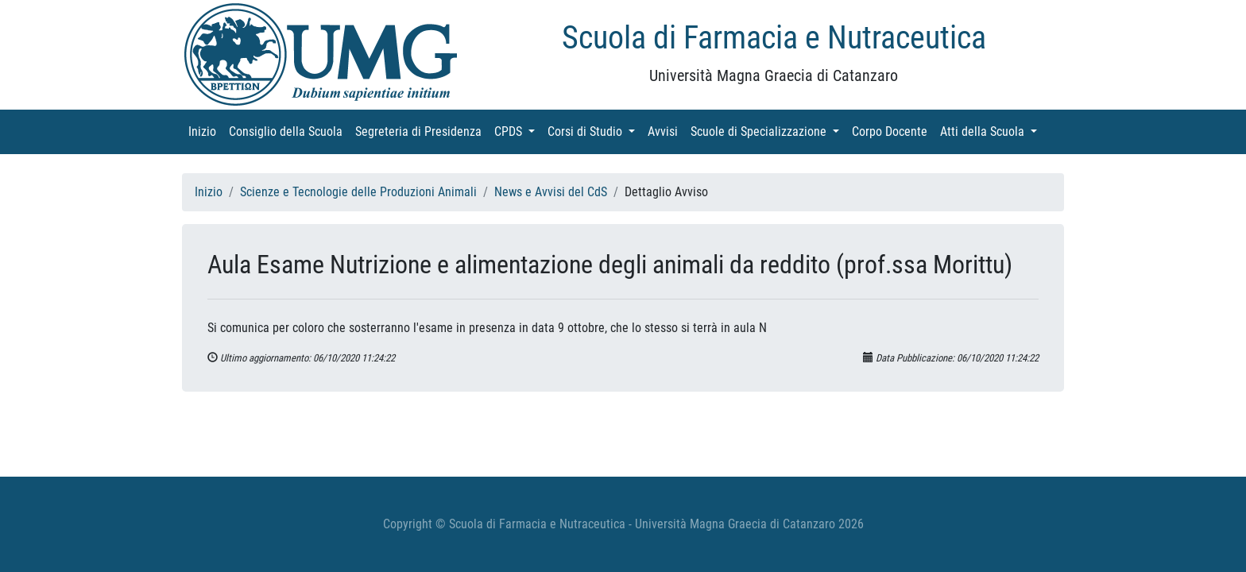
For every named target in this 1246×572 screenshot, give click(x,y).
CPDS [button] (517, 130)
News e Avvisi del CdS (550, 191)
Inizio (205, 130)
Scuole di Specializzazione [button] (768, 130)
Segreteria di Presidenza (421, 130)
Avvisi (666, 130)
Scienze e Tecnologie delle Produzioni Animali (358, 191)
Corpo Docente (893, 130)
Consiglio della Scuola (289, 130)
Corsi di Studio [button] (594, 130)
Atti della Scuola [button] (991, 130)
